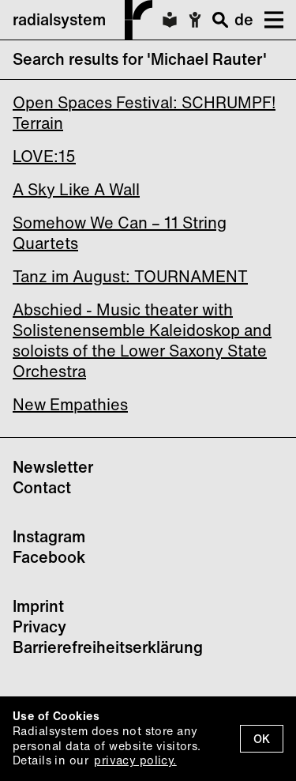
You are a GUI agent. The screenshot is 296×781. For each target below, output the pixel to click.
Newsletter (53, 466)
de (243, 19)
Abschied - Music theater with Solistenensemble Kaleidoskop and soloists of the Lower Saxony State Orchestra (142, 340)
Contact (42, 487)
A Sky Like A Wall (76, 189)
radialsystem (82, 20)
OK (261, 738)
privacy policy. (135, 760)
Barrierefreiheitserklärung (108, 647)
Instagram (49, 536)
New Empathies (70, 404)
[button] (268, 20)
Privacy (39, 626)
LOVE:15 (44, 156)
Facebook (49, 556)
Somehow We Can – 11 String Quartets (120, 233)
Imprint (38, 605)
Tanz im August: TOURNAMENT (130, 276)
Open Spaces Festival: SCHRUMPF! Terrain (144, 112)
